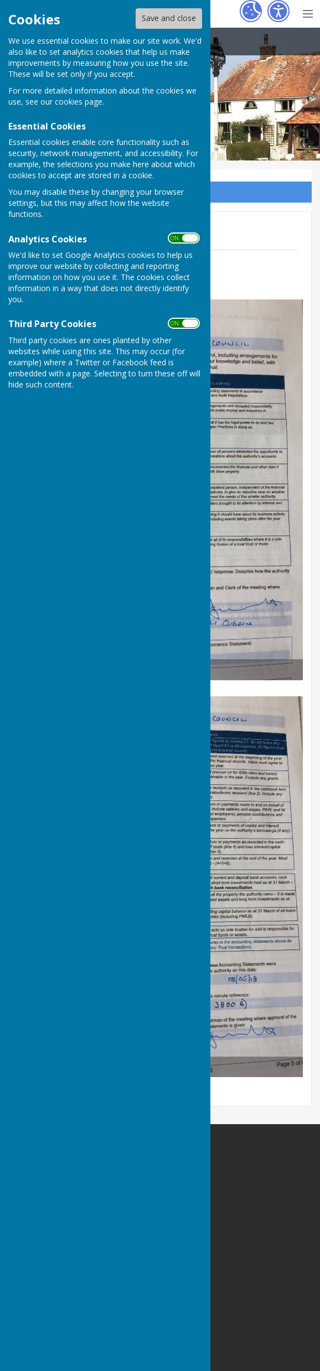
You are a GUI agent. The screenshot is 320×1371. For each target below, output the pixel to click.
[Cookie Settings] (251, 11)
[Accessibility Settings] (278, 11)
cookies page (78, 101)
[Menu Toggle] (307, 12)
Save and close (169, 18)
